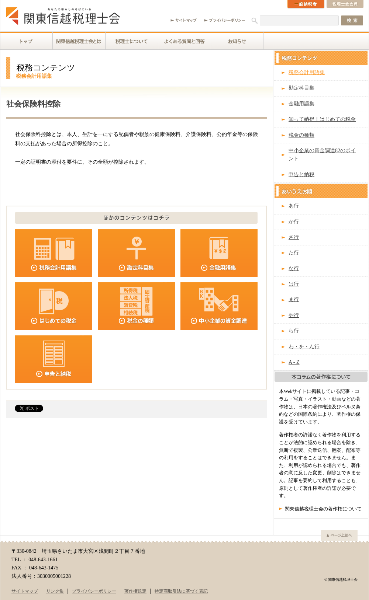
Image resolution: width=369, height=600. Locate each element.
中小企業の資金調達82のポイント (322, 154)
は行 (294, 284)
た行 (294, 252)
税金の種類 (301, 135)
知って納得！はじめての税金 (322, 119)
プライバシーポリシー (94, 591)
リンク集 (55, 591)
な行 (294, 268)
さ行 (294, 237)
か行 (294, 221)
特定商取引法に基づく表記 (181, 591)
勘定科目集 (301, 88)
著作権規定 (135, 591)
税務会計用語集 (307, 72)
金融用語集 (301, 104)
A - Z (294, 362)
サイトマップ (24, 591)
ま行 (294, 299)
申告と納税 (301, 174)
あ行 (294, 206)
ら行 (294, 331)
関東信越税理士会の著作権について (323, 509)
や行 (294, 315)
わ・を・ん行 (304, 346)
